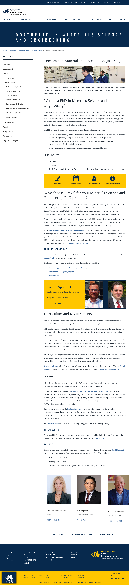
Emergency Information (80, 576)
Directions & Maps (68, 576)
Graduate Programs (24, 50)
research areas (53, 424)
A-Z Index (26, 576)
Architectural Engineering (14, 87)
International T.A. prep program (61, 272)
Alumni (106, 2)
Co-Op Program (8, 123)
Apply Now (58, 535)
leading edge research (75, 410)
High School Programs (11, 141)
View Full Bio (54, 521)
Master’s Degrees (9, 79)
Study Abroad (8, 132)
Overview (6, 65)
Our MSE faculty (118, 450)
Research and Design (74, 20)
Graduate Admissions (81, 535)
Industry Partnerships (100, 20)
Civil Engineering (11, 96)
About (121, 20)
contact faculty (49, 259)
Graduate (6, 74)
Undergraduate (8, 69)
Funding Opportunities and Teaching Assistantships (68, 268)
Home (5, 50)
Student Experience (48, 20)
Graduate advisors (51, 367)
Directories (59, 576)
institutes (104, 392)
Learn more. (99, 439)
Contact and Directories (54, 2)
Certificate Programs (11, 117)
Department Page (108, 535)
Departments (7, 137)
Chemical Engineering (13, 92)
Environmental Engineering (14, 104)
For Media (33, 576)
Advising (6, 127)
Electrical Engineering (13, 100)
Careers (41, 576)
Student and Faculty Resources (75, 2)
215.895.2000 (82, 583)
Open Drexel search (124, 2)
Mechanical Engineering (13, 113)
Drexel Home (117, 2)
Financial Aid (54, 276)
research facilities (77, 392)
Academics (9, 20)
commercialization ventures (79, 244)
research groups (91, 392)
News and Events (94, 2)
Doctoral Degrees (37, 50)
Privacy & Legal (49, 576)
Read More (56, 304)
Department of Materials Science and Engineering (67, 231)
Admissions (26, 20)
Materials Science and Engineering (17, 109)
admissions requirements (109, 370)
